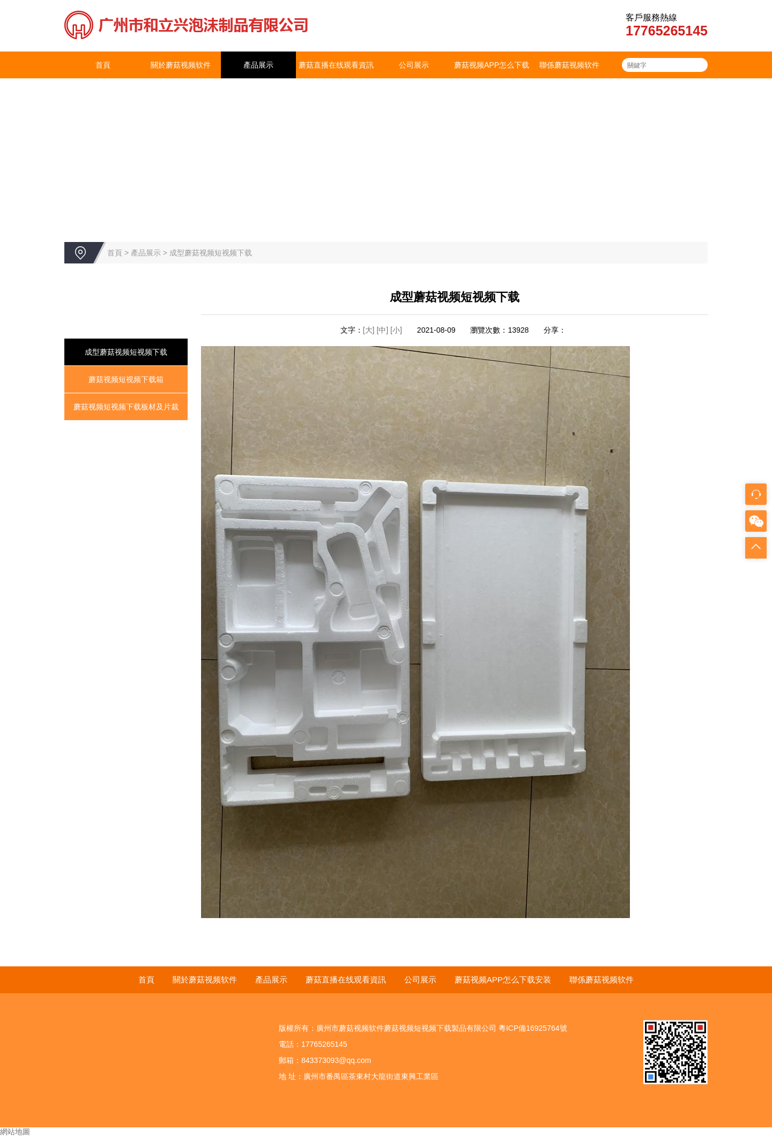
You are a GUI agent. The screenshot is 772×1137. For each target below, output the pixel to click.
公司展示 (414, 65)
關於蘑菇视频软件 (181, 65)
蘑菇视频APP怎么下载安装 (491, 78)
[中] (383, 330)
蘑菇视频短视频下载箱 (126, 379)
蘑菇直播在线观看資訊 (336, 65)
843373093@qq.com (336, 1060)
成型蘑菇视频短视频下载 (210, 252)
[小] (396, 330)
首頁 (102, 65)
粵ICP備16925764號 (533, 1028)
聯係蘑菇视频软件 (569, 65)
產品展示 (258, 65)
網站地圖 (15, 1131)
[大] (369, 330)
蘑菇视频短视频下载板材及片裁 (126, 406)
